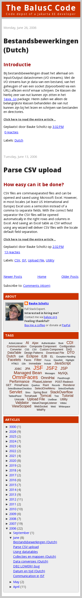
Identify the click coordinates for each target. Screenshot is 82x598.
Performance (19, 381)
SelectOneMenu (45, 388)
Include (47, 363)
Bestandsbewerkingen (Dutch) (35, 542)
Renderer (69, 385)
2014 (12, 490)
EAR (21, 356)
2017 (12, 475)
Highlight (70, 360)
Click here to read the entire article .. (29, 119)
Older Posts (70, 276)
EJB (44, 356)
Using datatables (25, 552)
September (21, 533)
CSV (17, 260)
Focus (48, 360)
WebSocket (41, 406)
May (16, 582)
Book (60, 343)
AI (27, 343)
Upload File (36, 260)
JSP (64, 368)
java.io (10, 99)
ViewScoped (21, 406)
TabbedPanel (15, 396)
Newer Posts (12, 276)
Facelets (14, 360)
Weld (53, 406)
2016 (12, 480)
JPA (27, 368)
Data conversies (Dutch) (30, 561)
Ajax (35, 343)
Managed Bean (28, 372)
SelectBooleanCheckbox (20, 388)
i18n (24, 363)
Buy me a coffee (34, 325)
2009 (12, 514)
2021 (12, 456)
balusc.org (50, 317)
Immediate (35, 363)
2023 (12, 446)
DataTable (14, 352)
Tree (56, 396)
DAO (69, 349)
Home (41, 276)
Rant (46, 385)
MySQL (63, 373)
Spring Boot (40, 392)
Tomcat (45, 395)
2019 (12, 465)
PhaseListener (42, 381)
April (16, 587)
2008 (12, 519)
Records (56, 385)
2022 (12, 451)
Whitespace (64, 406)
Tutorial (67, 395)
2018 (12, 470)
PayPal (66, 325)
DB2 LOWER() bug (26, 566)
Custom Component (51, 349)
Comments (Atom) (36, 285)
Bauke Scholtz (39, 303)
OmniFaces (25, 377)
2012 (12, 499)
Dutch (18, 140)
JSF (24, 260)
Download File (55, 352)
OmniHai (47, 378)
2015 (12, 485)
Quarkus (35, 385)
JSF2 (51, 368)
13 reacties (12, 252)
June (16, 537)
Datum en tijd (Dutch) (29, 571)
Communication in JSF (28, 576)
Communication (16, 346)
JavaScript (62, 363)
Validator (22, 403)
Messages (50, 373)
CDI (69, 342)
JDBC (18, 368)
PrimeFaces (21, 385)
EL (51, 356)
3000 (12, 427)
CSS (27, 349)
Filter (38, 360)
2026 (12, 431)
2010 (12, 509)
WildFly (41, 409)
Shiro (27, 392)
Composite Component (43, 346)
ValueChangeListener (44, 403)
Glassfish (58, 360)
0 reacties (11, 132)
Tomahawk (30, 395)
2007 (12, 523)
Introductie (17, 64)
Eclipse (32, 356)
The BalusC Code (41, 7)
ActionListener (16, 343)
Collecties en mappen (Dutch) (34, 556)
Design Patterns (33, 352)
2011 (12, 504)
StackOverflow (61, 392)
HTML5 (15, 363)
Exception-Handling (65, 356)
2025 (12, 436)
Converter (16, 349)
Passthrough (64, 378)
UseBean (52, 399)
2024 (12, 441)
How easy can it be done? (33, 184)
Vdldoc (63, 403)
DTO (70, 352)
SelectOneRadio (66, 388)
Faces (27, 360)
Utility (50, 260)
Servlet (15, 392)
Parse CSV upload (32, 169)
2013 (12, 494)
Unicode (19, 399)
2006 (12, 528)
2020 (12, 460)
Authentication (48, 343)
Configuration (67, 346)
